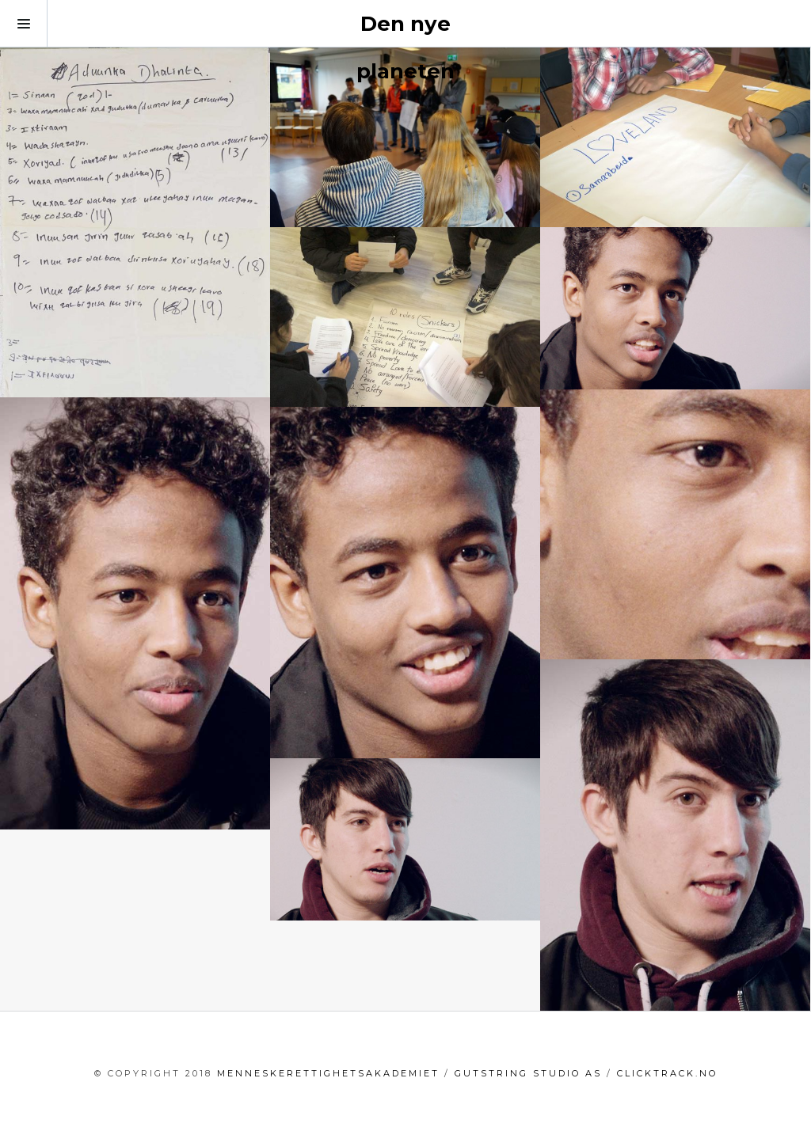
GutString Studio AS (528, 1073)
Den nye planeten (405, 47)
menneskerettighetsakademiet (328, 1073)
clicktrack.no (667, 1073)
